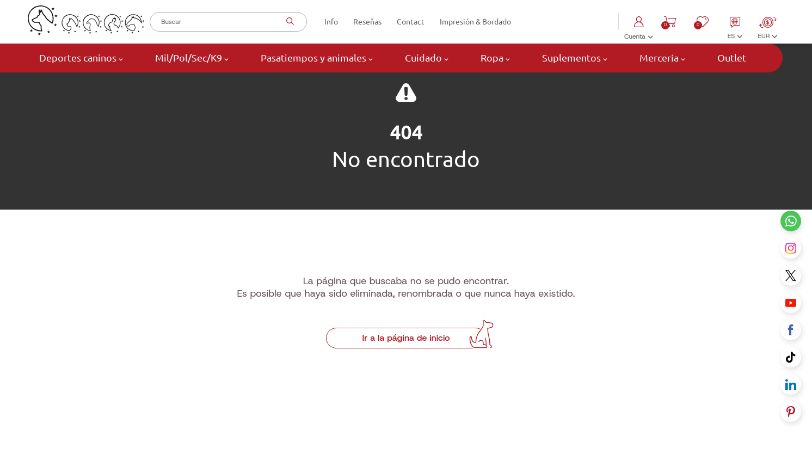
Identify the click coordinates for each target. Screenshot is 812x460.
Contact (411, 21)
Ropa (494, 58)
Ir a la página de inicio (406, 367)
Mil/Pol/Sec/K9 (191, 58)
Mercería (661, 58)
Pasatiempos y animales (316, 58)
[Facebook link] (790, 330)
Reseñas (367, 21)
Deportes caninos (80, 58)
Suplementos (573, 58)
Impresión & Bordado (475, 21)
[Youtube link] (790, 302)
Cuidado (425, 58)
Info (331, 21)
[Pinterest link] (790, 411)
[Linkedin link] (790, 384)
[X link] (790, 275)
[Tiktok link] (790, 357)
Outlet (730, 57)
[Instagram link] (790, 248)
